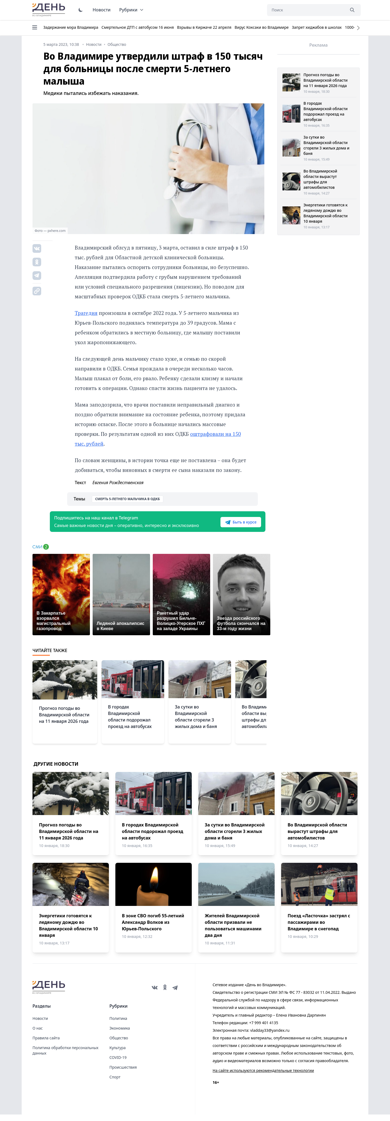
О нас (37, 1034)
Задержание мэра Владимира (70, 27)
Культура (117, 1054)
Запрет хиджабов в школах (317, 27)
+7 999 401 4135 (263, 1029)
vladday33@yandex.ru (270, 1036)
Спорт (115, 1083)
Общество (118, 1044)
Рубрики (131, 10)
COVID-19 (117, 1063)
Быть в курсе (232, 525)
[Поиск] (306, 10)
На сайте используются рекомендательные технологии (263, 1077)
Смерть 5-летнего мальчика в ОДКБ (127, 499)
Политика (118, 1024)
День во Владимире (49, 10)
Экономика (119, 1034)
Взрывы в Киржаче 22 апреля (204, 27)
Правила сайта (46, 1044)
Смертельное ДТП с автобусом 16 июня (138, 27)
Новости (101, 10)
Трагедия (86, 312)
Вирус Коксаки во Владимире (261, 27)
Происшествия (123, 1073)
